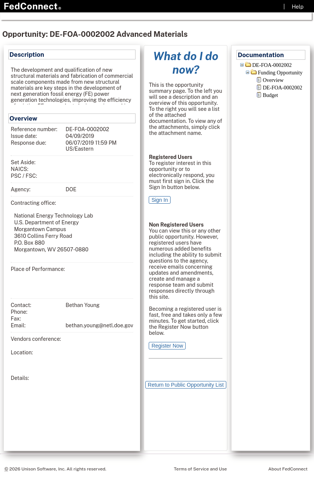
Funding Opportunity (280, 73)
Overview (273, 80)
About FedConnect (288, 469)
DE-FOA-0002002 (272, 65)
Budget (270, 95)
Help (297, 7)
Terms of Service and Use (200, 469)
